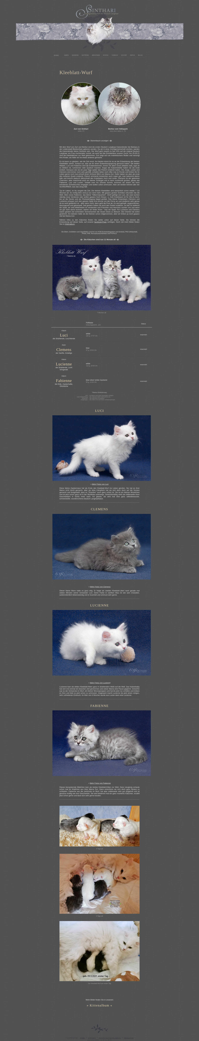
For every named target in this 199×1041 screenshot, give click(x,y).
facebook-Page (100, 222)
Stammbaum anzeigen (99, 141)
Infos (132, 55)
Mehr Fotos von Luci (100, 484)
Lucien (62, 364)
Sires (66, 55)
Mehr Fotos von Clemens (100, 587)
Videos (115, 55)
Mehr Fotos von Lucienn (99, 683)
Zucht (124, 55)
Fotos (105, 55)
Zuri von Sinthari (81, 129)
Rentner (96, 55)
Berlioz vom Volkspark (118, 129)
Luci (64, 335)
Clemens (63, 349)
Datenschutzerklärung (110, 1038)
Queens (75, 55)
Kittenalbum (70, 224)
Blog (140, 55)
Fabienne (64, 381)
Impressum (129, 1038)
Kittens (85, 55)
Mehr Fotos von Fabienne (100, 783)
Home (56, 55)
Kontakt (92, 1038)
